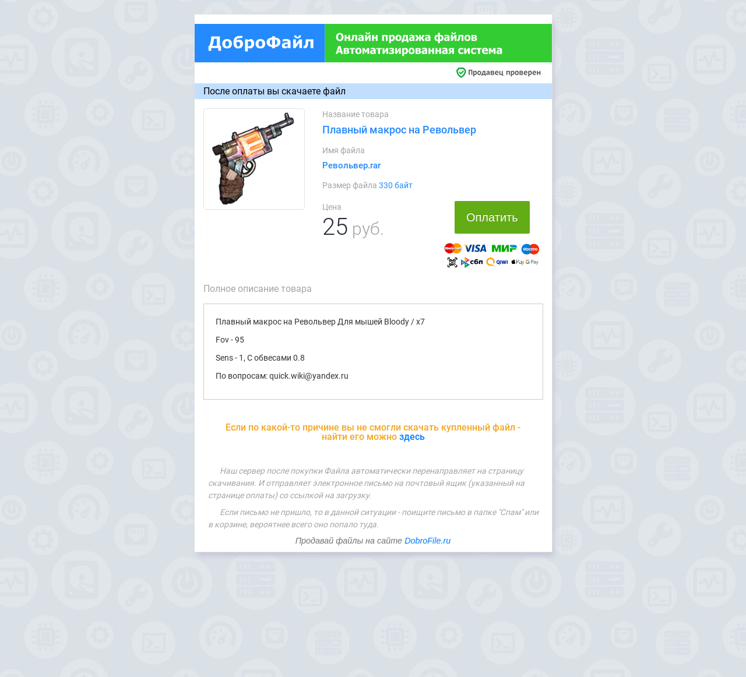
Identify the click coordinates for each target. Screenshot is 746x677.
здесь (412, 436)
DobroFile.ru (427, 540)
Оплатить (492, 217)
